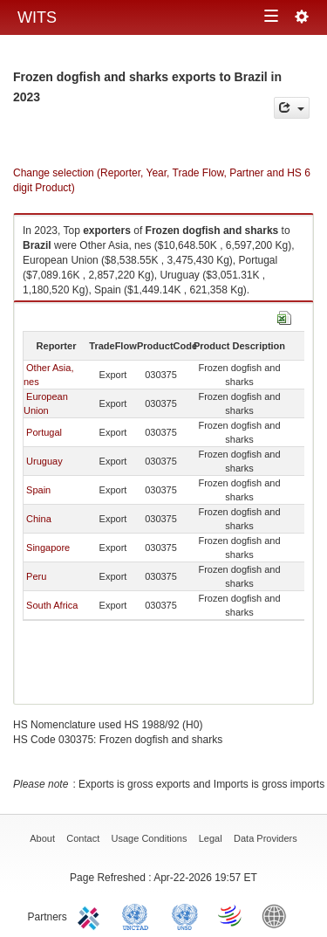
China (38, 518)
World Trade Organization (231, 915)
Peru (36, 576)
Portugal (44, 432)
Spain (38, 490)
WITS (37, 17)
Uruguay (44, 461)
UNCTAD (138, 915)
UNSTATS (184, 915)
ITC (91, 915)
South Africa (52, 605)
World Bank (278, 915)
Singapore (48, 547)
